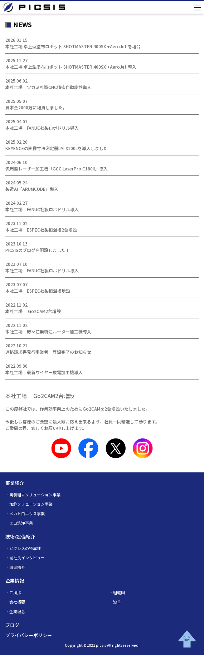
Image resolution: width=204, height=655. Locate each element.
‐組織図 (117, 592)
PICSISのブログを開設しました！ (37, 250)
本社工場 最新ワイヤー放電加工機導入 (44, 372)
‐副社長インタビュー (25, 557)
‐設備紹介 (15, 567)
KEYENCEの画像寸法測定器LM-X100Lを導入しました (56, 148)
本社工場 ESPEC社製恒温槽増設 (37, 291)
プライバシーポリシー (28, 635)
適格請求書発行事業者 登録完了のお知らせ (48, 352)
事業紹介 (14, 483)
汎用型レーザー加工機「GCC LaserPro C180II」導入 (56, 168)
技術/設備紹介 (20, 536)
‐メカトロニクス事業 (25, 513)
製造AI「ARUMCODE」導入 (31, 189)
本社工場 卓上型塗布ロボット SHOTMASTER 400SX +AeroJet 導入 (70, 67)
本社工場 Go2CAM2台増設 (33, 311)
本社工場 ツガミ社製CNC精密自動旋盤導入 (48, 87)
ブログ (12, 624)
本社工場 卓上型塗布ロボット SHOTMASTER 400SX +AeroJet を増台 (73, 46)
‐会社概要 (15, 602)
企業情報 (14, 580)
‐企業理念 (15, 611)
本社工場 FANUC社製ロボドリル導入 (42, 128)
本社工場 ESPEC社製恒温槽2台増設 (41, 230)
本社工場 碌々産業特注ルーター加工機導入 (48, 331)
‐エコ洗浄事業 (19, 523)
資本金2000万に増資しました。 (36, 107)
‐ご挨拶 (13, 592)
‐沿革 (115, 602)
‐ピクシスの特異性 (23, 548)
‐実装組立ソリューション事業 (32, 494)
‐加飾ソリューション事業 (29, 504)
